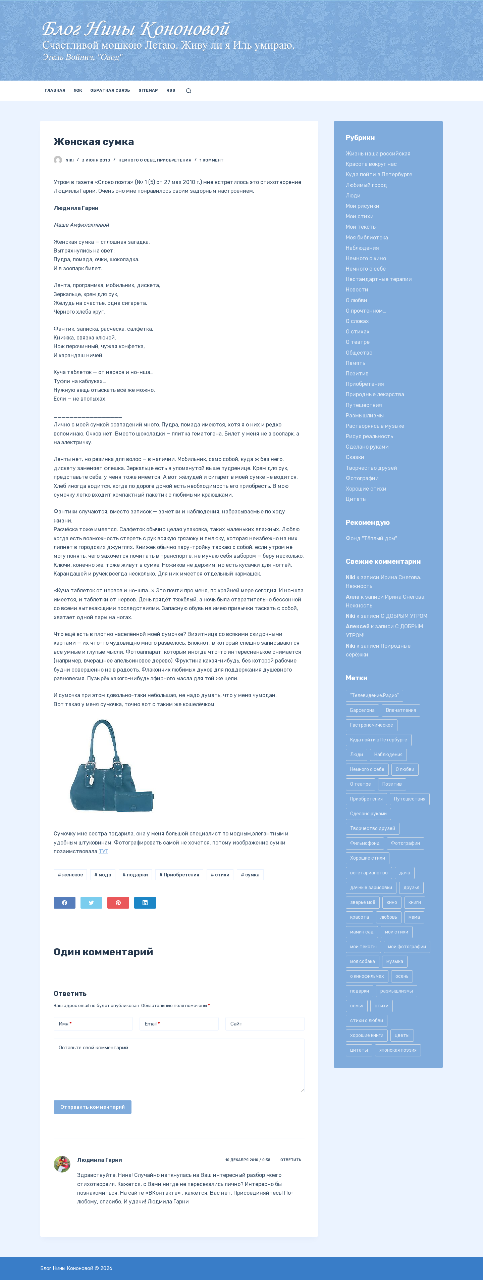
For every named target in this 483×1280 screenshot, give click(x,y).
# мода (102, 875)
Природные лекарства (375, 394)
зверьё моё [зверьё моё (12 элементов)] (362, 902)
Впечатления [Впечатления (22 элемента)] (401, 710)
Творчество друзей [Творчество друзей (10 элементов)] (372, 828)
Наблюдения (362, 248)
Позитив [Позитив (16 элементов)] (392, 784)
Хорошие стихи (366, 489)
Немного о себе (136, 160)
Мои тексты (361, 227)
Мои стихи (360, 216)
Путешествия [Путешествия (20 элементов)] (409, 799)
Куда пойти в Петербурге (379, 174)
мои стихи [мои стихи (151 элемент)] (396, 932)
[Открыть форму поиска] (188, 90)
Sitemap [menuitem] (148, 90)
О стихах (358, 331)
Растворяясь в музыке (375, 426)
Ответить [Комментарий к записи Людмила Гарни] (290, 1160)
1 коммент (212, 160)
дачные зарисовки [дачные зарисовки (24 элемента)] (371, 887)
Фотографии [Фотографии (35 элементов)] (405, 843)
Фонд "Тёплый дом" (371, 538)
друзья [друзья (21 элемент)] (411, 887)
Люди (353, 195)
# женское (70, 875)
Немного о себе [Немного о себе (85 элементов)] (367, 769)
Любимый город (366, 185)
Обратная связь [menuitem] (110, 90)
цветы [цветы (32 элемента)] (402, 1035)
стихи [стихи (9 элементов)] (381, 1006)
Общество (359, 353)
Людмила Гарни (99, 1160)
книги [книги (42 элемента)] (415, 902)
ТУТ (103, 851)
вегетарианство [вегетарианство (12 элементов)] (369, 873)
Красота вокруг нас (371, 164)
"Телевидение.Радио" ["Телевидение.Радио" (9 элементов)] (374, 695)
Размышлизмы (365, 415)
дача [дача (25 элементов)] (404, 873)
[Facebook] (64, 903)
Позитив (357, 373)
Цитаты (356, 499)
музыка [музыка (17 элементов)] (394, 961)
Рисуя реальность (369, 436)
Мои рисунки (362, 206)
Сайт (236, 1024)
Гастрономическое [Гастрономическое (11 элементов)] (371, 725)
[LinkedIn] (145, 903)
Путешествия (364, 405)
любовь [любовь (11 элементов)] (388, 917)
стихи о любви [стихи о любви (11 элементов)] (366, 1020)
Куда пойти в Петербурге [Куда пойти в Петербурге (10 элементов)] (378, 740)
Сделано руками (367, 447)
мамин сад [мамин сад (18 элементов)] (362, 932)
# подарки (135, 875)
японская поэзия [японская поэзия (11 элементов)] (398, 1050)
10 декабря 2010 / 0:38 (247, 1160)
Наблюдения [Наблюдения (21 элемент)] (388, 755)
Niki (350, 577)
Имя (65, 1024)
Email (152, 1024)
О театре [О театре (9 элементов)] (360, 784)
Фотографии (362, 478)
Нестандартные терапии (379, 279)
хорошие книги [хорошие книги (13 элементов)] (366, 1035)
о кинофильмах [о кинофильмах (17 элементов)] (367, 976)
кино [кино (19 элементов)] (392, 902)
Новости (357, 289)
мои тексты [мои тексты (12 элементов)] (363, 947)
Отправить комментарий (92, 1107)
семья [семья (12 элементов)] (356, 1006)
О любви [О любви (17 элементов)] (405, 769)
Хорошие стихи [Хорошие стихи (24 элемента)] (367, 858)
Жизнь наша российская (378, 153)
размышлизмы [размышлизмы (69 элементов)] (396, 991)
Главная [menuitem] (55, 90)
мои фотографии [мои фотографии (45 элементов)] (407, 947)
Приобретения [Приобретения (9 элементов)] (366, 799)
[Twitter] (91, 903)
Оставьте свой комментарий (93, 1048)
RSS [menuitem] (170, 90)
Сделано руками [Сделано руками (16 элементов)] (368, 814)
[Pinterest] (118, 903)
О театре (358, 342)
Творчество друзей (371, 468)
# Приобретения (179, 875)
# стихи (220, 875)
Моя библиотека (367, 237)
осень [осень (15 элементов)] (402, 976)
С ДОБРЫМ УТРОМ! (405, 616)
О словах (357, 321)
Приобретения (174, 160)
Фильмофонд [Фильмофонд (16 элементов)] (365, 843)
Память (355, 363)
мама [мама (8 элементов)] (414, 917)
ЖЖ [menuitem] (78, 90)
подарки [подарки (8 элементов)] (359, 991)
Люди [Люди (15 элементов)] (356, 755)
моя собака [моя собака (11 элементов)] (362, 961)
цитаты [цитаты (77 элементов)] (359, 1050)
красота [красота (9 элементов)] (359, 917)
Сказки (355, 457)
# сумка (250, 875)
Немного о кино (366, 258)
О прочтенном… (366, 311)
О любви (356, 300)
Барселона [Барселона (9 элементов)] (362, 710)
